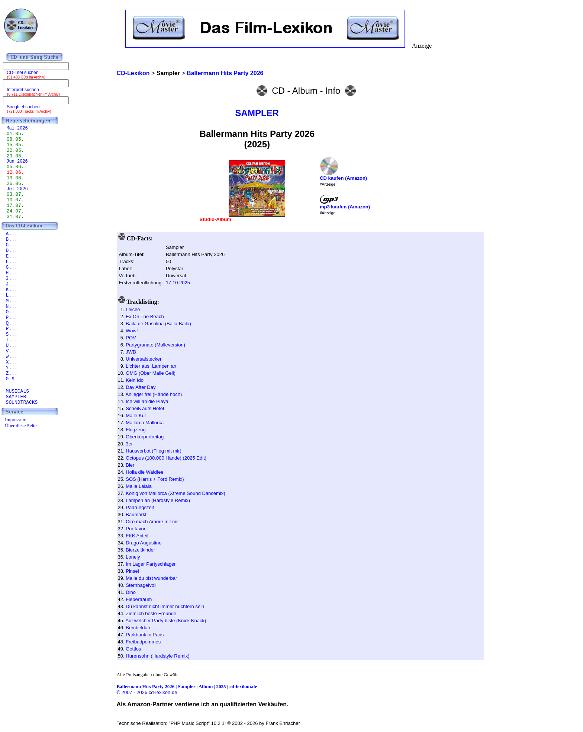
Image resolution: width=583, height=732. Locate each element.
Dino (131, 592)
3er (129, 444)
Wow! (132, 330)
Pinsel (132, 571)
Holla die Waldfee (144, 472)
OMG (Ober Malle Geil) (150, 373)
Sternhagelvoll (141, 585)
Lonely (133, 557)
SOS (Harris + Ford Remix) (155, 479)
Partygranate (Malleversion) (155, 345)
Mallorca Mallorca (145, 422)
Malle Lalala (138, 486)
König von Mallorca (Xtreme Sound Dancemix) (175, 493)
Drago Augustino (143, 543)
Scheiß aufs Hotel (145, 408)
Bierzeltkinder (140, 550)
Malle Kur (136, 415)
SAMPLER (257, 113)
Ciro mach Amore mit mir (152, 521)
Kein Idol (135, 380)
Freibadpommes (143, 642)
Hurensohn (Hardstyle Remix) (157, 656)
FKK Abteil (137, 535)
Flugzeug (135, 429)
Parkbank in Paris (145, 634)
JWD (131, 352)
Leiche (133, 309)
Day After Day (140, 387)
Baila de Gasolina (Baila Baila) (158, 323)
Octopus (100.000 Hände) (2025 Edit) (166, 458)
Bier (130, 465)
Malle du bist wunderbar (151, 578)
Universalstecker (143, 359)
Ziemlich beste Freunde (151, 613)
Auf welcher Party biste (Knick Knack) (166, 620)
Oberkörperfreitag (145, 436)
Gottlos (133, 649)
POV (131, 338)
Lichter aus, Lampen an (151, 366)
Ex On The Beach (145, 316)
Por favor (135, 528)
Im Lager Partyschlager (150, 564)
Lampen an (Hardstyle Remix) (158, 500)
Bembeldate (138, 627)
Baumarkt (136, 514)
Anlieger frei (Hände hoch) (154, 394)
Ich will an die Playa (147, 401)
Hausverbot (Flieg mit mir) (153, 451)
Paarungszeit (140, 507)
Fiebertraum (139, 599)
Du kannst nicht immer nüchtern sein (165, 606)
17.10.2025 (178, 282)
